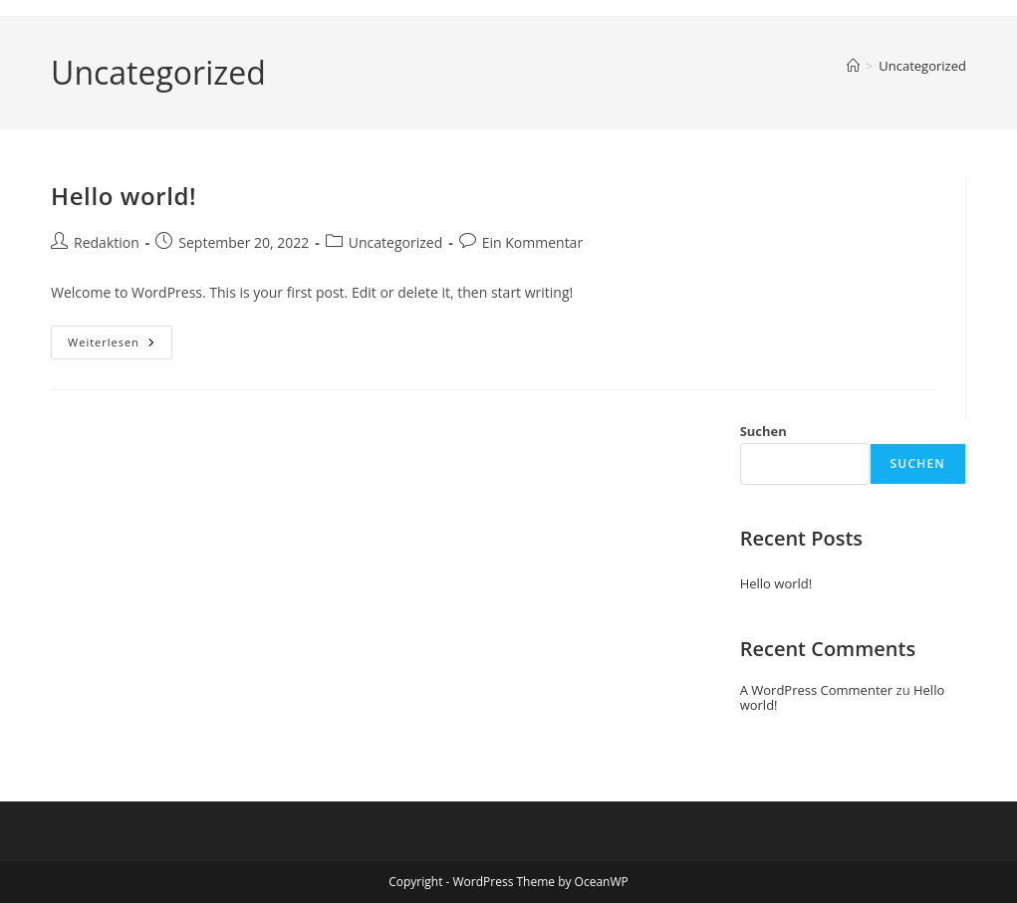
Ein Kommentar (532, 242)
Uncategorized (922, 66)
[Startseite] (853, 66)
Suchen (763, 431)
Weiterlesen (120, 346)
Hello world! (123, 195)
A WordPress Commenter (816, 690)
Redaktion (106, 242)
